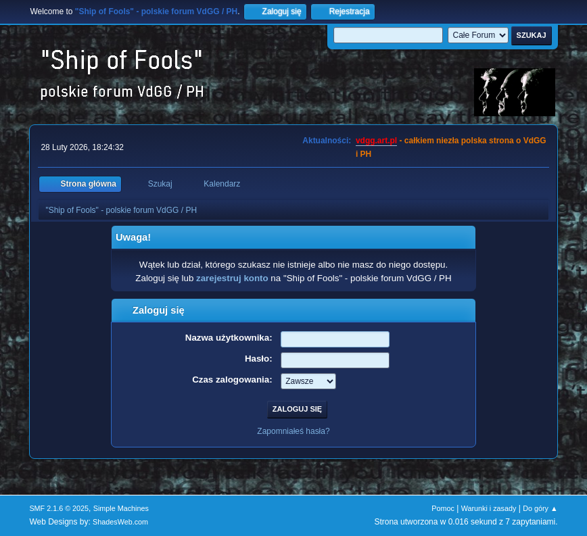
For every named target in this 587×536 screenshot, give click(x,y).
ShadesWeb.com (120, 522)
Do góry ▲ (540, 508)
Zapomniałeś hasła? (293, 431)
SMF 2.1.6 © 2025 (59, 508)
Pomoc (442, 508)
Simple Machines (121, 508)
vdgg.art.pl (376, 140)
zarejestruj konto (232, 278)
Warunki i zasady (489, 508)
